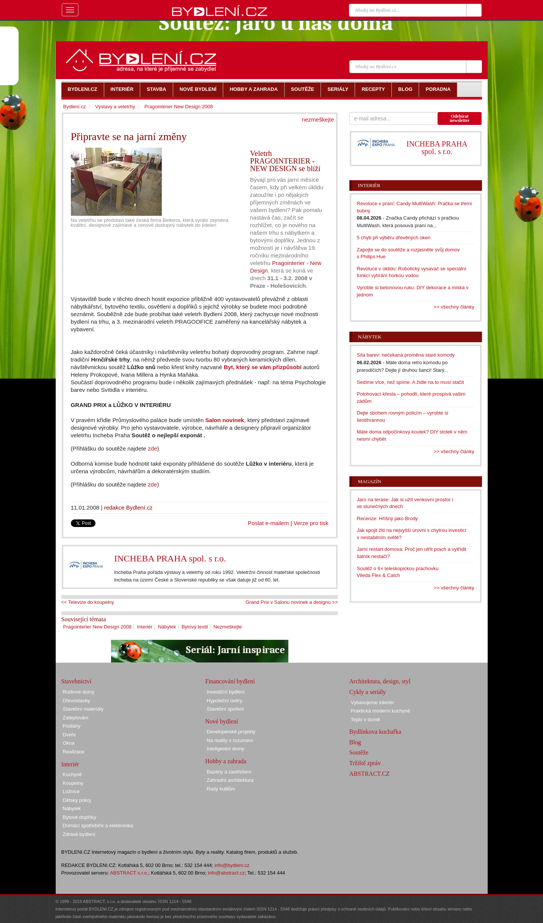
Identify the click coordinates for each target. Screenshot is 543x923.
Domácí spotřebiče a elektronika (98, 825)
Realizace (74, 752)
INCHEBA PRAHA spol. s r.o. (170, 558)
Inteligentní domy (225, 748)
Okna (69, 743)
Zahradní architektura (230, 780)
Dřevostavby (76, 700)
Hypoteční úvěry (225, 700)
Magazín (369, 481)
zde (151, 448)
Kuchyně (72, 774)
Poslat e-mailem (268, 523)
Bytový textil (195, 627)
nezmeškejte (318, 119)
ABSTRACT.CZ (369, 773)
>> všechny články (454, 307)
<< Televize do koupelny (87, 602)
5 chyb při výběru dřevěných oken (393, 237)
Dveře (69, 734)
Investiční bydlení (226, 692)
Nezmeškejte (227, 627)
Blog (355, 742)
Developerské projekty (231, 731)
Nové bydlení (221, 721)
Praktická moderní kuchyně (380, 711)
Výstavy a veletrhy (115, 106)
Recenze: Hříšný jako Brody (387, 518)
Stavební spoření (225, 709)
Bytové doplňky (79, 817)
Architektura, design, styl (380, 681)
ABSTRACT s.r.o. (129, 873)
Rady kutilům (221, 789)
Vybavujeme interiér (372, 702)
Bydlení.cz (74, 106)
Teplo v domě (365, 719)
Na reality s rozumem (230, 740)
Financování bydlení (230, 681)
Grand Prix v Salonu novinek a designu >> (292, 602)
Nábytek (167, 627)
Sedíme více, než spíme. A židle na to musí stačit (410, 382)
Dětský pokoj (77, 800)
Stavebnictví (76, 681)
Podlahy (72, 726)
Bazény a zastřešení (229, 772)
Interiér (144, 627)
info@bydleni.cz (231, 865)
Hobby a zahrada (225, 761)
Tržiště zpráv (365, 763)
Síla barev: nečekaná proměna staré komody (406, 355)
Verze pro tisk (311, 523)
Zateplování (76, 717)
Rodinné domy (79, 692)
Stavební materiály (83, 709)
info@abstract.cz (226, 873)
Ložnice (71, 791)
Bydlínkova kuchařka (375, 731)
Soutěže (359, 752)
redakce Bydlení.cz (128, 507)
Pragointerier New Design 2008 (97, 627)
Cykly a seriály (367, 692)
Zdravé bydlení (79, 834)
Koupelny (73, 783)
